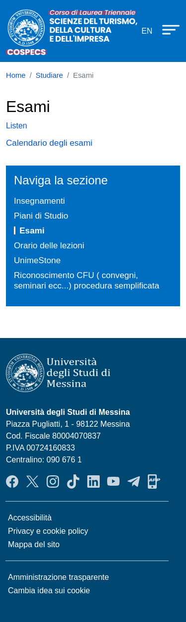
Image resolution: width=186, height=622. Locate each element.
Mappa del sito (34, 544)
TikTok (73, 481)
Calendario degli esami (49, 143)
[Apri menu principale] (166, 29)
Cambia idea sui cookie (49, 590)
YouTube (113, 481)
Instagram (53, 481)
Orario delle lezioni (49, 245)
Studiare (49, 75)
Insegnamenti (39, 201)
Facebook (12, 481)
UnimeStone (37, 260)
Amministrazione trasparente (58, 577)
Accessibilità (30, 517)
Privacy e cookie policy (48, 531)
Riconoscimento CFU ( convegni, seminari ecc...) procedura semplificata (86, 280)
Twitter (32, 481)
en (146, 31)
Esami (31, 230)
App (154, 481)
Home (16, 75)
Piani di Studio (41, 216)
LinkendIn (93, 481)
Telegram (133, 481)
